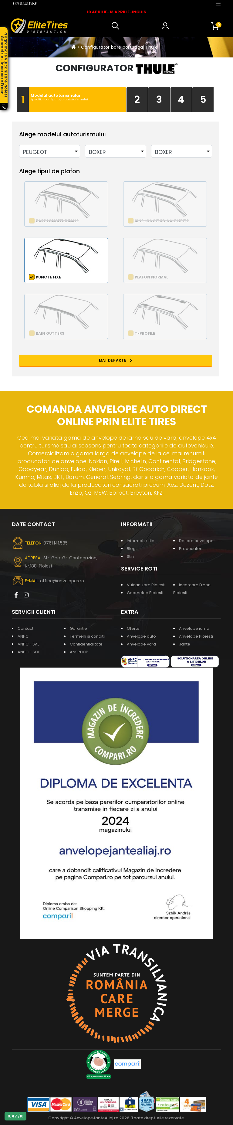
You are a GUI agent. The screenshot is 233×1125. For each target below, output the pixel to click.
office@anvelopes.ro (62, 581)
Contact (25, 628)
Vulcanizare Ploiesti (146, 585)
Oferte (133, 628)
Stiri (130, 556)
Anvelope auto (141, 636)
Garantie (78, 628)
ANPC (23, 636)
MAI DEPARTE (116, 360)
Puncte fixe (48, 277)
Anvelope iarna (194, 628)
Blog (131, 548)
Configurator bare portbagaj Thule (119, 47)
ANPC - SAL (28, 644)
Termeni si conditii (87, 636)
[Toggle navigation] (218, 3)
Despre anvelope (196, 541)
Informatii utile (140, 541)
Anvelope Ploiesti (196, 636)
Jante (184, 644)
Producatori (190, 548)
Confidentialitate (86, 644)
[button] (117, 26)
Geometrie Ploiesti (145, 593)
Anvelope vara (141, 644)
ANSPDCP (79, 652)
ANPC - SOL (29, 652)
